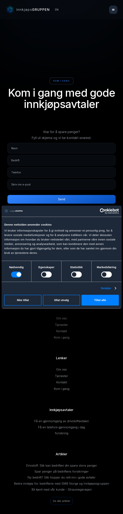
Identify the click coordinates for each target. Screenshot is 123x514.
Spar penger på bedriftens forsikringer (61, 471)
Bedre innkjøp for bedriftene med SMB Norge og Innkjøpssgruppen (61, 483)
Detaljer (106, 288)
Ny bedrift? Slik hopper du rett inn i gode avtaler (61, 477)
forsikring (61, 433)
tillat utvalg (61, 300)
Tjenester (61, 326)
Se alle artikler (61, 500)
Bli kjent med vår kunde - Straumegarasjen (62, 489)
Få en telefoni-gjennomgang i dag (61, 427)
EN (56, 9)
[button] (113, 10)
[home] (28, 10)
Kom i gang (61, 339)
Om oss (61, 319)
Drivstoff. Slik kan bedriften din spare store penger (61, 465)
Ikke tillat (23, 300)
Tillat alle (100, 300)
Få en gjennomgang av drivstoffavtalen (61, 421)
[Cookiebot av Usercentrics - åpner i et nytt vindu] (102, 211)
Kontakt (61, 332)
